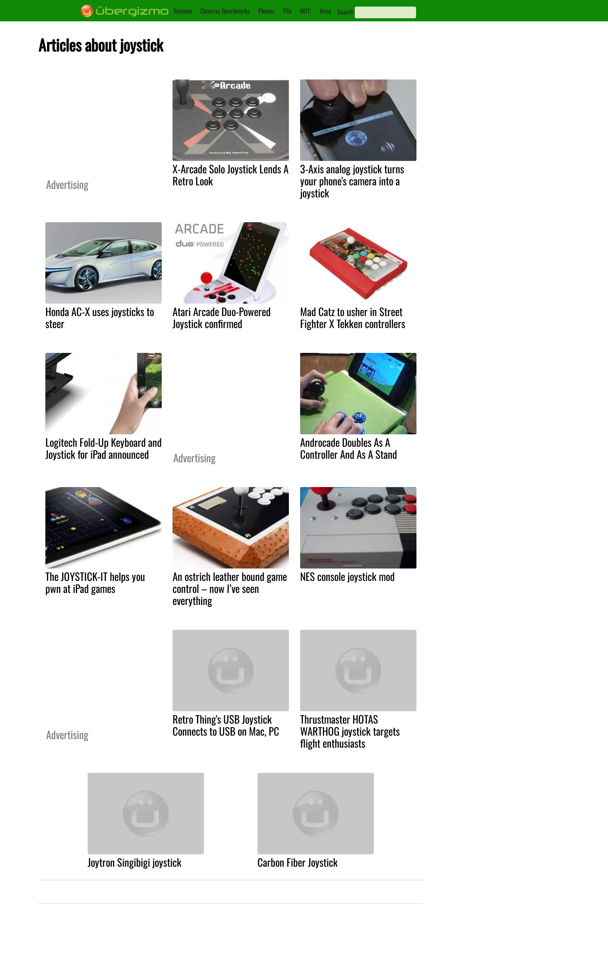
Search (345, 11)
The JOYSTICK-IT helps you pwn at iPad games (95, 582)
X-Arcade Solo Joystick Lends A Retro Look (230, 174)
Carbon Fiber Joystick (297, 862)
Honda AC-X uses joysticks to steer (99, 317)
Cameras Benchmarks (225, 11)
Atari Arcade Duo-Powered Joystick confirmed (222, 317)
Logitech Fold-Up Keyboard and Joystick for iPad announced (103, 448)
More (325, 11)
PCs (287, 11)
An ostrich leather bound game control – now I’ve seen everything (230, 588)
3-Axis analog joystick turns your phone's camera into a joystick (352, 180)
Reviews (183, 11)
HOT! (305, 11)
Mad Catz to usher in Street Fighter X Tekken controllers (352, 317)
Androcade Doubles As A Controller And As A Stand (348, 448)
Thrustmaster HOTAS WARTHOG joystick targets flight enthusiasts (350, 731)
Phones (266, 11)
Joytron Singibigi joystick (134, 862)
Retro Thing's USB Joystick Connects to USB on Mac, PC (226, 725)
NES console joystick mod (347, 576)
